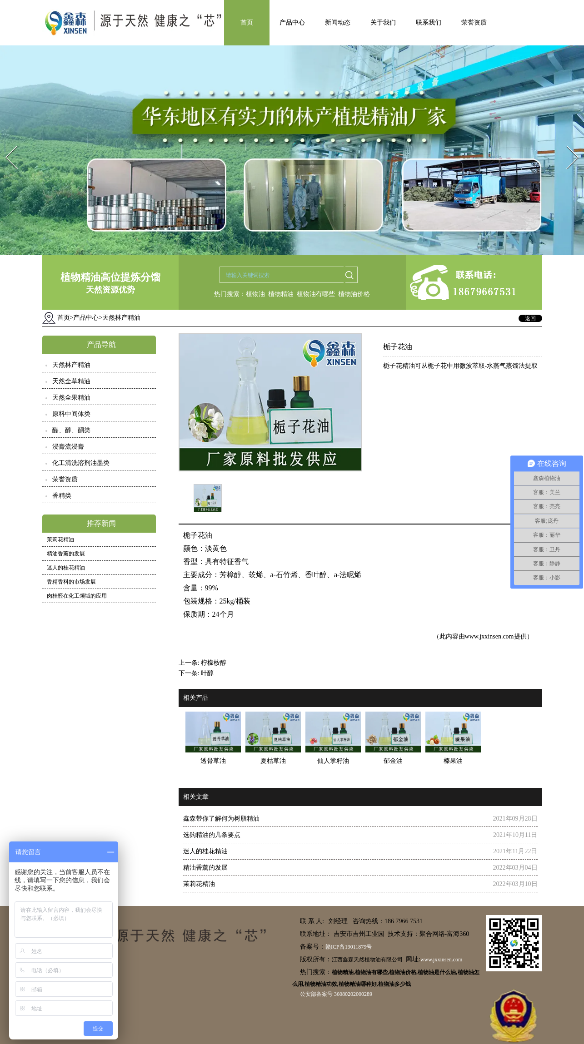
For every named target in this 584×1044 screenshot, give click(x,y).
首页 (246, 22)
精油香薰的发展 (66, 553)
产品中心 (292, 22)
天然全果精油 (71, 397)
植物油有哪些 (316, 294)
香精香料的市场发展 (71, 582)
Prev (6, 143)
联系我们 (428, 22)
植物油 (255, 294)
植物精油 (281, 294)
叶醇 (207, 673)
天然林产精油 (71, 364)
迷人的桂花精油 (66, 567)
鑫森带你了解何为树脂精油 (221, 818)
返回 (530, 318)
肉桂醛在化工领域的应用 (77, 596)
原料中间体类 (71, 414)
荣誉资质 (474, 22)
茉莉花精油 (60, 539)
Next (567, 143)
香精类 (61, 495)
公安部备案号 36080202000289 (336, 994)
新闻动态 (337, 22)
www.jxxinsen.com (489, 636)
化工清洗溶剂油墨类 (81, 463)
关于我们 (383, 22)
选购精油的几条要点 (211, 834)
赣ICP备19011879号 (348, 947)
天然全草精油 (71, 381)
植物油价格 (354, 294)
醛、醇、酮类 (71, 430)
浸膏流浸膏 (68, 446)
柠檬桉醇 (213, 662)
